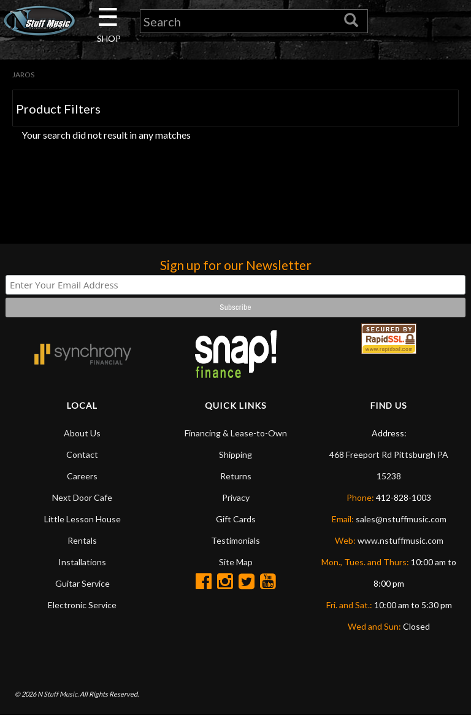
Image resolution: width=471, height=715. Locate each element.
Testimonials (235, 540)
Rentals (82, 540)
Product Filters (58, 108)
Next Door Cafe (82, 497)
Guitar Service (82, 583)
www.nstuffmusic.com (400, 540)
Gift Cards (236, 519)
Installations (82, 562)
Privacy (236, 497)
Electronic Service (82, 605)
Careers (82, 476)
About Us (82, 433)
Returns (235, 476)
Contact (82, 454)
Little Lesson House (82, 519)
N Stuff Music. (57, 694)
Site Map (236, 562)
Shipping (235, 454)
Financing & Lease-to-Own (236, 433)
